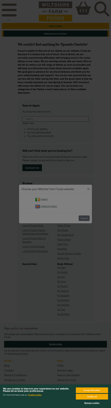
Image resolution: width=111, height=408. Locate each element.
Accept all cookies (92, 390)
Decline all (92, 396)
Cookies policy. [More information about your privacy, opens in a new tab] (35, 395)
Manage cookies (91, 403)
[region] (55, 396)
